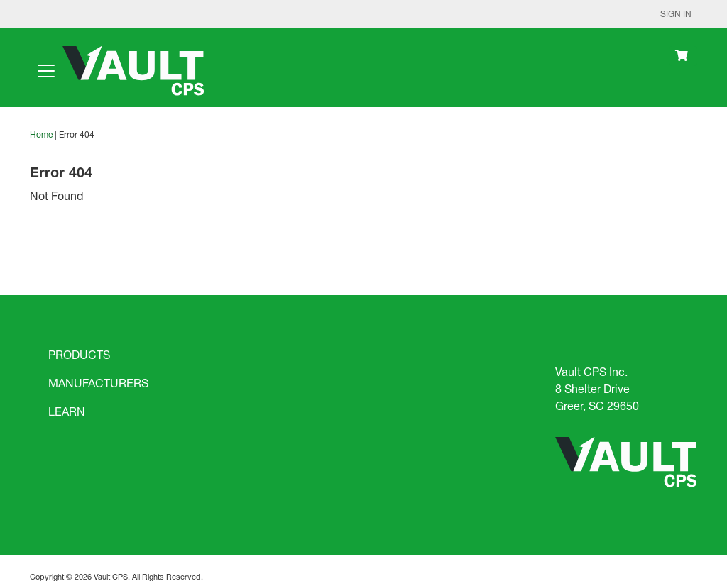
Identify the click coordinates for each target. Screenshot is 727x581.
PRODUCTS (79, 354)
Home (41, 134)
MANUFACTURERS (98, 382)
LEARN (66, 411)
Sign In (676, 14)
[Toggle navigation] (46, 70)
